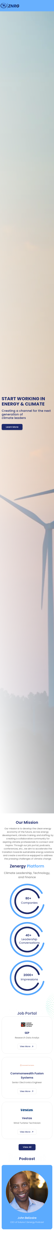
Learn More (12, 427)
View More (27, 1049)
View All (27, 1147)
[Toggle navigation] (50, 5)
